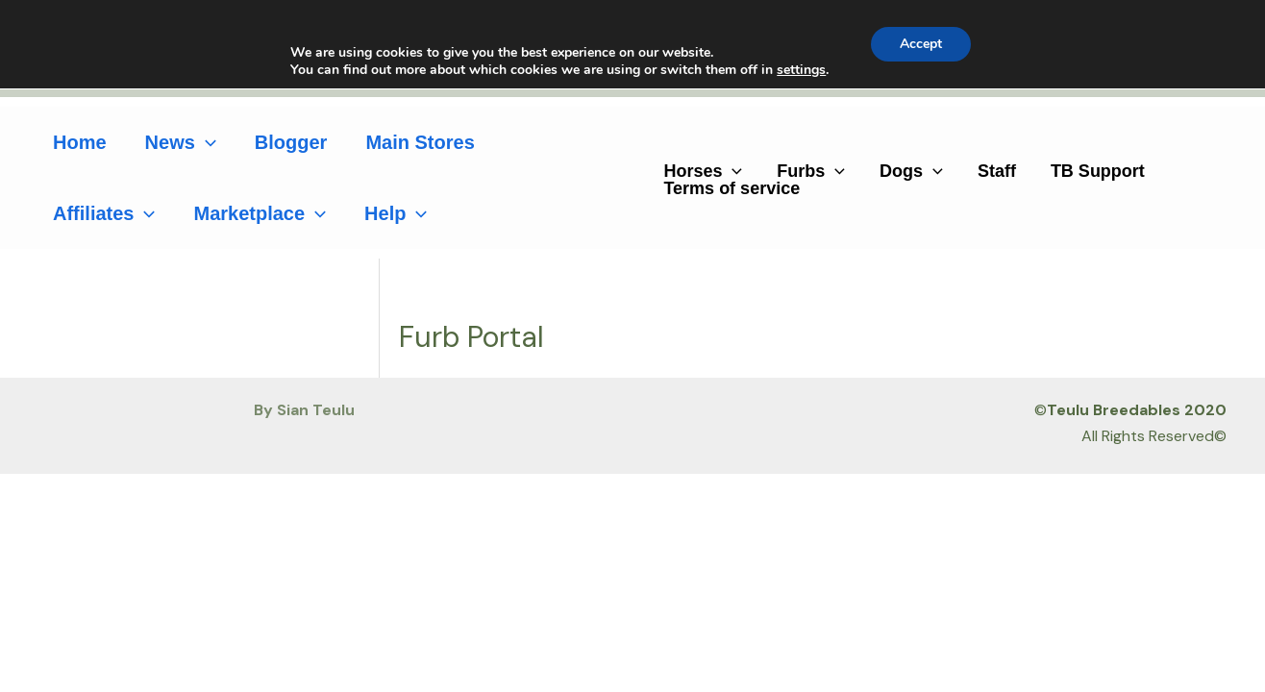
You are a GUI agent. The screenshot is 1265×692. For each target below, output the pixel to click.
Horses (702, 171)
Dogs (911, 171)
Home (80, 142)
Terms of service (731, 188)
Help (395, 213)
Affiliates (104, 213)
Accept (921, 44)
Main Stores (419, 142)
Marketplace (259, 213)
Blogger (291, 142)
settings (801, 70)
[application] (205, 142)
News (180, 142)
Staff (997, 171)
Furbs (811, 171)
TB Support (1098, 171)
